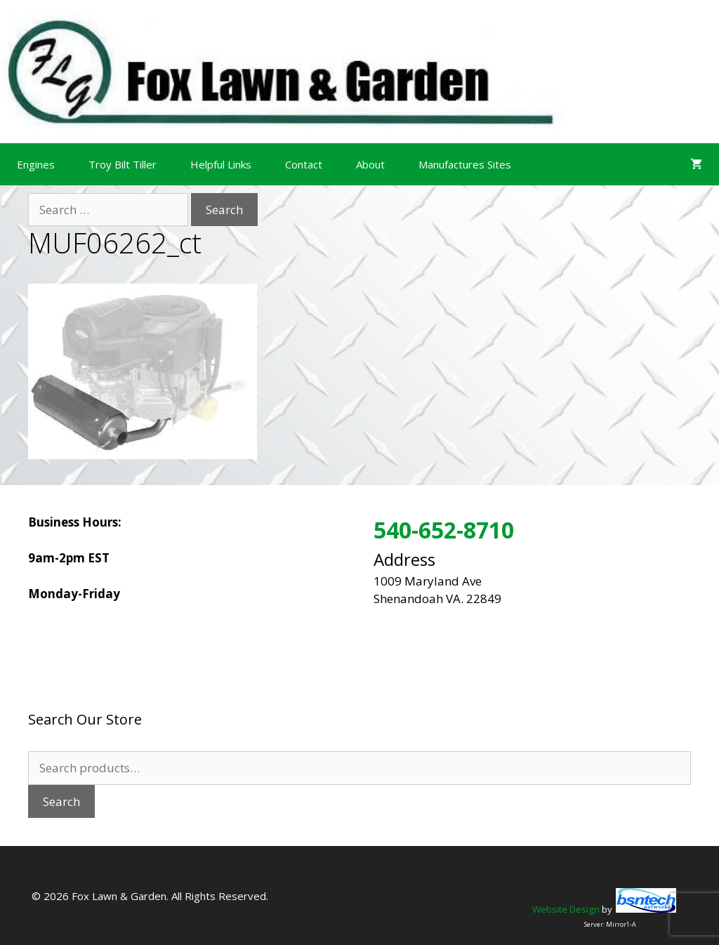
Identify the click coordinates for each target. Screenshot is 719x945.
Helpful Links (220, 164)
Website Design (566, 909)
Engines (36, 164)
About (370, 164)
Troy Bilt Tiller (122, 164)
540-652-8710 (444, 530)
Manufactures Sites (464, 164)
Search (61, 801)
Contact (303, 164)
